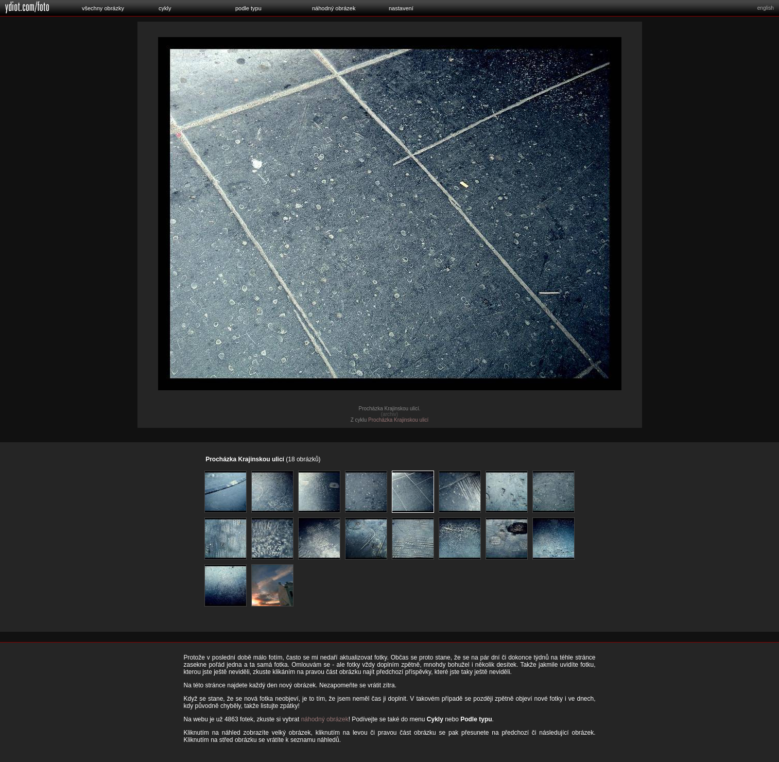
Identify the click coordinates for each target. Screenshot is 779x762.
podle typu (248, 8)
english (765, 8)
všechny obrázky (103, 8)
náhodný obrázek (333, 8)
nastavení (401, 8)
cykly (165, 8)
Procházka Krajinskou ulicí (398, 420)
